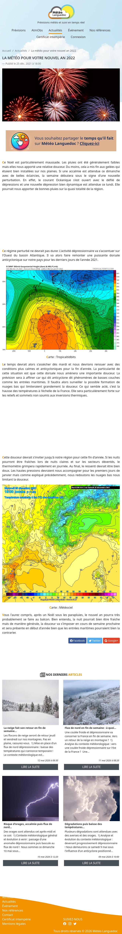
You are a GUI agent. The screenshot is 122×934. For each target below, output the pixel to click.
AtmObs (37, 30)
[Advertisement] (61, 220)
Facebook (77, 640)
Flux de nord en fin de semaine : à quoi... (90, 728)
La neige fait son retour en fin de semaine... (25, 729)
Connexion (78, 37)
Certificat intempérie (50, 37)
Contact (7, 915)
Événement (76, 30)
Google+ (111, 640)
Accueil (6, 50)
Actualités (55, 30)
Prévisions (19, 30)
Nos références (100, 30)
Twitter (95, 640)
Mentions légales (14, 924)
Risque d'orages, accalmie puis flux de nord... (28, 825)
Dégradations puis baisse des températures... (83, 825)
